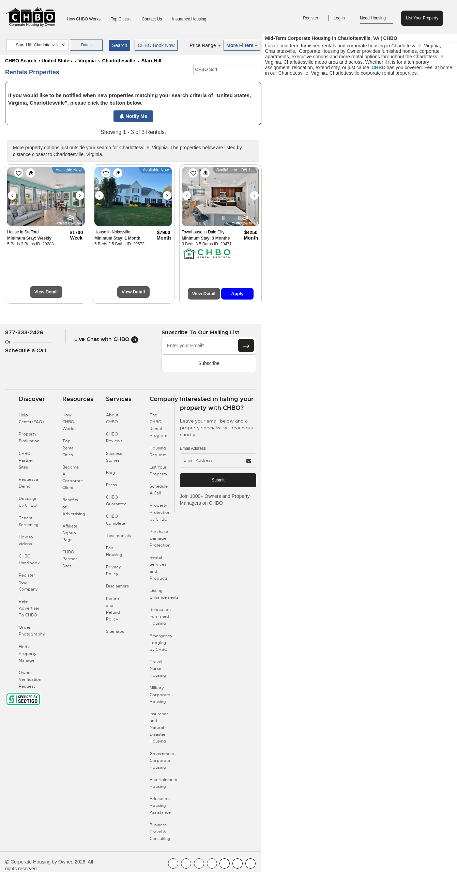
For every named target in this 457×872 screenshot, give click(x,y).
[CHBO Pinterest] (237, 863)
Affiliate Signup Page (69, 532)
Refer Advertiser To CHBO (29, 608)
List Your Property (422, 18)
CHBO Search (20, 60)
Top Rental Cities (68, 447)
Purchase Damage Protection (160, 538)
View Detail (46, 291)
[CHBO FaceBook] (173, 863)
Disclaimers (117, 586)
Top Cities (121, 19)
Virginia (87, 60)
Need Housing (376, 18)
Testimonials (118, 535)
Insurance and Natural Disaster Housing (159, 727)
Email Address (193, 448)
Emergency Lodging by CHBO (161, 642)
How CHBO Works (84, 19)
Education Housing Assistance (160, 805)
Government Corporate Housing (162, 760)
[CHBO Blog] (199, 863)
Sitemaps (115, 631)
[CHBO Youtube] (186, 863)
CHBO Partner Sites (26, 460)
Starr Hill (151, 60)
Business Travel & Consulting (160, 831)
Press (111, 485)
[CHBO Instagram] (212, 863)
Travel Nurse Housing (158, 668)
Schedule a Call (25, 350)
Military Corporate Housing (160, 694)
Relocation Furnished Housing (160, 616)
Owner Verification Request (30, 679)
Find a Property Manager (27, 653)
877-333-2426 (24, 332)
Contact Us (152, 19)
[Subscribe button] (246, 345)
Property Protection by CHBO (160, 512)
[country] (37, 45)
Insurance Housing (189, 19)
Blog (110, 472)
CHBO (378, 67)
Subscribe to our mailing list (200, 332)
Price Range (205, 45)
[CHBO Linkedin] (224, 863)
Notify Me (133, 116)
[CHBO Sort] (227, 69)
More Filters (241, 45)
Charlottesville (118, 60)
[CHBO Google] (250, 863)
